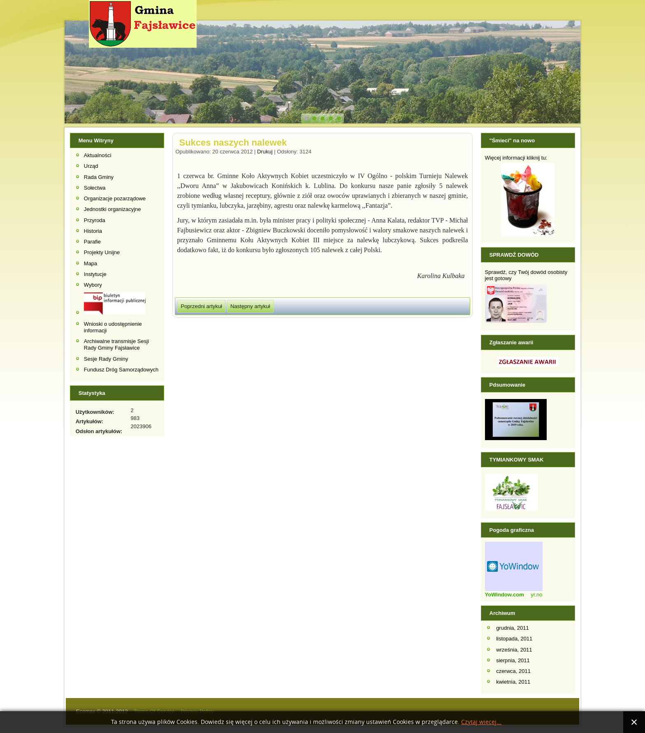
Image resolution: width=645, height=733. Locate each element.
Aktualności (97, 155)
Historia (93, 231)
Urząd (91, 166)
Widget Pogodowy (514, 566)
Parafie (92, 242)
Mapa (90, 263)
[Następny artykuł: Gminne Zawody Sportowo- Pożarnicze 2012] (250, 306)
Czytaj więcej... (481, 722)
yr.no (536, 595)
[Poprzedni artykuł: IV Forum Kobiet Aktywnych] (201, 306)
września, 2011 (514, 650)
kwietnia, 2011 (513, 682)
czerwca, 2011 (513, 671)
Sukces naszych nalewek (233, 142)
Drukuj (265, 151)
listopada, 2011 (514, 639)
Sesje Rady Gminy (106, 359)
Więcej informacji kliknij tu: (516, 158)
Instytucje (95, 274)
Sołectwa (95, 188)
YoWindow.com (504, 595)
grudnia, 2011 (512, 628)
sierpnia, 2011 (513, 660)
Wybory (93, 285)
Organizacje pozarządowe (115, 198)
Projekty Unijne (102, 252)
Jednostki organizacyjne (112, 209)
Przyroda (94, 220)
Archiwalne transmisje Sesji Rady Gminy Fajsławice (116, 344)
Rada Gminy (99, 177)
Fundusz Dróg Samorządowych (121, 369)
